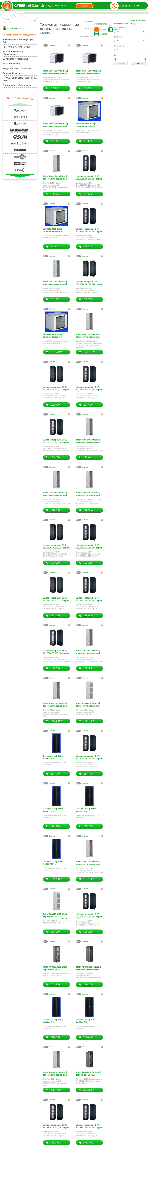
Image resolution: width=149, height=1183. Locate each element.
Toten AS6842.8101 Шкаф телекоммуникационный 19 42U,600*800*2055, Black (89, 705)
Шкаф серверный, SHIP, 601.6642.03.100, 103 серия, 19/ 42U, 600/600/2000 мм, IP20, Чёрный (89, 547)
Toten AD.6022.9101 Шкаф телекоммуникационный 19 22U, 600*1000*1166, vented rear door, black (88, 968)
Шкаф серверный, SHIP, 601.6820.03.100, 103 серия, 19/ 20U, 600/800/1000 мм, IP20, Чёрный (89, 389)
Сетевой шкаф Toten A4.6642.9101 (53, 1020)
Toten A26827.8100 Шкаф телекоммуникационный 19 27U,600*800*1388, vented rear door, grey (88, 441)
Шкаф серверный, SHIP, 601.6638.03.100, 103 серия (56, 651)
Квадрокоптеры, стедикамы (17, 68)
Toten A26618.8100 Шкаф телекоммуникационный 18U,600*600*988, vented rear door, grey (55, 178)
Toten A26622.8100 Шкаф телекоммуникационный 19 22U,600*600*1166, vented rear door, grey (55, 705)
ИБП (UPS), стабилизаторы (16, 47)
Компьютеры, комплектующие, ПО (18, 40)
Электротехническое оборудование (13, 52)
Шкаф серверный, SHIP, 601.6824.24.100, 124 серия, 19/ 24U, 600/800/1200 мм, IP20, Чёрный (56, 389)
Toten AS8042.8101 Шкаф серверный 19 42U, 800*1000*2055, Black (55, 968)
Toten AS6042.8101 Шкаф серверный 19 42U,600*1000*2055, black (55, 916)
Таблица (103, 34)
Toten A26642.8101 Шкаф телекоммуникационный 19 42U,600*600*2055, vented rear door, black (88, 494)
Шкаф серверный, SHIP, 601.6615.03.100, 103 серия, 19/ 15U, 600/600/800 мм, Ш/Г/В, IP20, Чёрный (56, 441)
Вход (48, 5)
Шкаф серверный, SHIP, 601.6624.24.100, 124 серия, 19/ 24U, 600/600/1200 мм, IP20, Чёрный (89, 283)
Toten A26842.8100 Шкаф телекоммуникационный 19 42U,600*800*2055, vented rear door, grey (88, 652)
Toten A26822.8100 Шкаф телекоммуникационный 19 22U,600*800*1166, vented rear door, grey (88, 336)
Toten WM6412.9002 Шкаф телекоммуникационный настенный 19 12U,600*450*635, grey (55, 125)
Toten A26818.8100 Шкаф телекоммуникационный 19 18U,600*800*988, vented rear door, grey (56, 283)
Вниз (20, 176)
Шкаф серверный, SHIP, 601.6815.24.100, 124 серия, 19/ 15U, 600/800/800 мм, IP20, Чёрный (56, 547)
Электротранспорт (12, 63)
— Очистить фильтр (136, 21)
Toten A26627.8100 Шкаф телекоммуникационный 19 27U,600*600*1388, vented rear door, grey (88, 863)
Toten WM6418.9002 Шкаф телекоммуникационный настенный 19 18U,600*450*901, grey (88, 72)
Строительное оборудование (17, 85)
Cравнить (52, 45)
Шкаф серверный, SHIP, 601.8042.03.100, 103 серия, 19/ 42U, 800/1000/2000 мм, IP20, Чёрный (89, 916)
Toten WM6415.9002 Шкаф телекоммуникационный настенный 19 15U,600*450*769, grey (55, 72)
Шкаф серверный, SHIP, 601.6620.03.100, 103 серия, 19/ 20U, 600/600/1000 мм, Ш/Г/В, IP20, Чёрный (89, 230)
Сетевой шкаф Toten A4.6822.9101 (86, 810)
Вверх (20, 104)
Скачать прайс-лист (16, 28)
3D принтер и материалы (15, 59)
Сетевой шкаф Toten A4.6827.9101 (53, 810)
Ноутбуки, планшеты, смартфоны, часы (20, 79)
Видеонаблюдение (12, 73)
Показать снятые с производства (86, 28)
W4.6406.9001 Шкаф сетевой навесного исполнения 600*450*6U (87, 125)
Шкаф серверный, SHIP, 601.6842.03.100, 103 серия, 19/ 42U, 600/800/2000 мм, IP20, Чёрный (89, 599)
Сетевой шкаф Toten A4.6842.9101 (86, 1020)
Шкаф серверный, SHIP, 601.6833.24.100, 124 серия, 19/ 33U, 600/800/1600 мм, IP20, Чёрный (56, 599)
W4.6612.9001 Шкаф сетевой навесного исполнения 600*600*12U (55, 336)
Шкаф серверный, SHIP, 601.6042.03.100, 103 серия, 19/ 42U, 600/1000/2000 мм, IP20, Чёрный (89, 757)
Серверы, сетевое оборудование (19, 35)
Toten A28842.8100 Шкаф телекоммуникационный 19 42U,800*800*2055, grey (55, 1074)
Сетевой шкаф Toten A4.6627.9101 (53, 862)
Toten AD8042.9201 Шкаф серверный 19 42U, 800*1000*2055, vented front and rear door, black (89, 1074)
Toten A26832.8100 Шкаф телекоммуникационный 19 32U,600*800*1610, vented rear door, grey (55, 494)
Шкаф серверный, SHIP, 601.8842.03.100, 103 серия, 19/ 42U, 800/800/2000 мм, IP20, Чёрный (89, 1126)
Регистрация (60, 5)
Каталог (85, 5)
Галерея (103, 29)
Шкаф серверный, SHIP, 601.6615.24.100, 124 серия (89, 177)
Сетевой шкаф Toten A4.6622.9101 (53, 757)
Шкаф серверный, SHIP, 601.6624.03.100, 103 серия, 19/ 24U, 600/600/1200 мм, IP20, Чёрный (56, 1126)
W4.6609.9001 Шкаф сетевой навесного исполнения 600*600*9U (54, 230)
